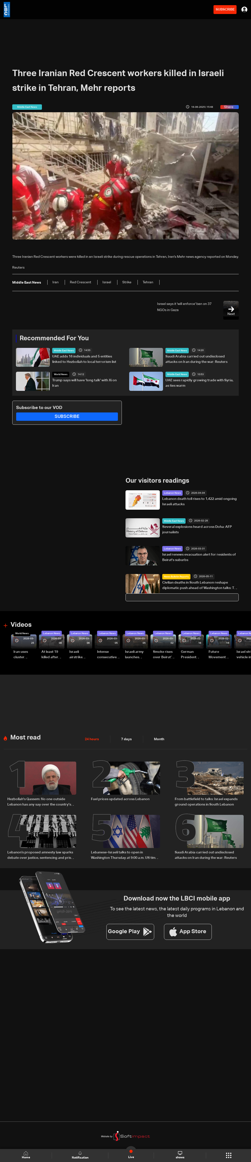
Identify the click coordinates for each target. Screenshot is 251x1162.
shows (180, 1155)
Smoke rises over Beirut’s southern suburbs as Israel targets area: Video (163, 655)
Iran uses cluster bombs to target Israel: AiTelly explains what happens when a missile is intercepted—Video (24, 655)
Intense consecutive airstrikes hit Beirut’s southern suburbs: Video (107, 655)
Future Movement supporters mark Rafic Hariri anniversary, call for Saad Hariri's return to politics (220, 655)
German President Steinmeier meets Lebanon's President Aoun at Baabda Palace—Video (189, 655)
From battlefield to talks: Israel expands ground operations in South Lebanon (206, 801)
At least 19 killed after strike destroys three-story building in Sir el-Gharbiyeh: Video (52, 655)
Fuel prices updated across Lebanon (120, 799)
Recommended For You (54, 338)
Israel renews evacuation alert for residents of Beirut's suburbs (199, 557)
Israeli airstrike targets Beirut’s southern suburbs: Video (76, 655)
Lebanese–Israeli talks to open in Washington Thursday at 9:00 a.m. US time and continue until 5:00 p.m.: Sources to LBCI (124, 856)
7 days (126, 739)
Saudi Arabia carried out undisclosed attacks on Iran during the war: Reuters (196, 359)
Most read (25, 738)
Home (26, 1155)
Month (159, 739)
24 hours (92, 739)
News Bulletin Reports (176, 576)
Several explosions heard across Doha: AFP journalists (197, 529)
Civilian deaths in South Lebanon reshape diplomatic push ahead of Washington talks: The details (200, 586)
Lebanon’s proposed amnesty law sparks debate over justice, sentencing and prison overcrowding (41, 856)
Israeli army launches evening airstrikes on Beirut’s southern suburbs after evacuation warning (136, 655)
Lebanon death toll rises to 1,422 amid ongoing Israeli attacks (199, 501)
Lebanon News (172, 493)
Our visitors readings (157, 481)
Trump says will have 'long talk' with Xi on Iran (84, 383)
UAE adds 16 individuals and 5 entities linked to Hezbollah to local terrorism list (84, 359)
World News (60, 374)
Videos (21, 625)
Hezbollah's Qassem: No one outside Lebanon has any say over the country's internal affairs (39, 802)
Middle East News (64, 350)
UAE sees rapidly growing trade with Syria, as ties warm (199, 383)
